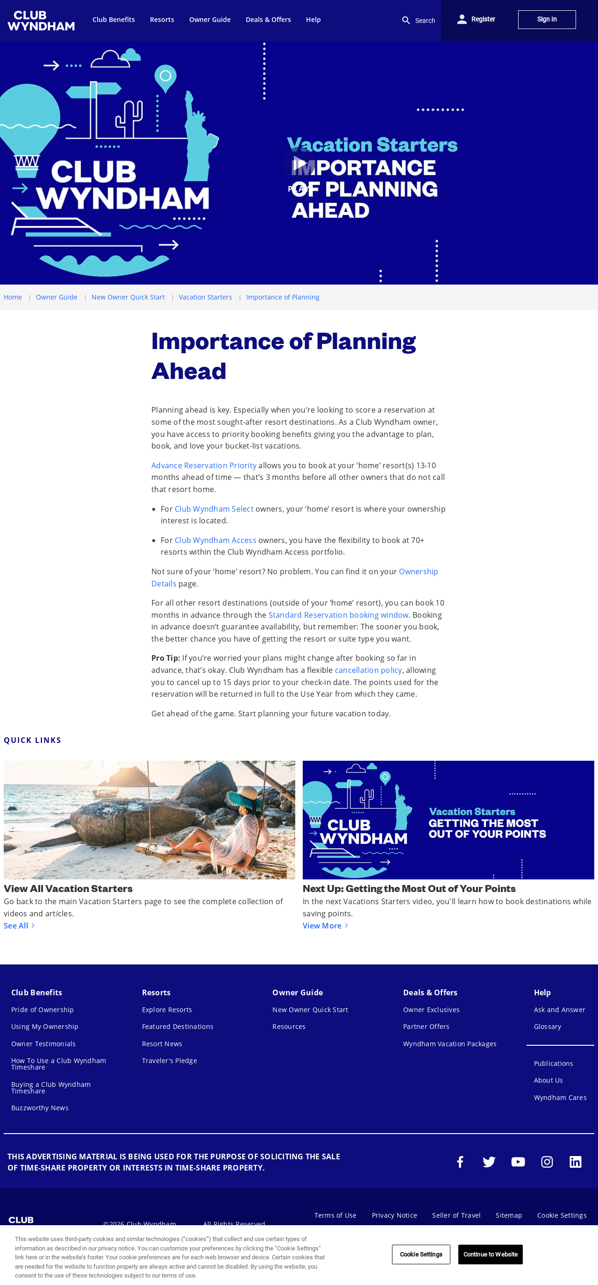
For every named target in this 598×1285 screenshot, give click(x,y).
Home (13, 297)
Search (417, 20)
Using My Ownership (45, 1026)
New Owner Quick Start (128, 297)
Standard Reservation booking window (339, 615)
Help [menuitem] (313, 19)
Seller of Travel (456, 1215)
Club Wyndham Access (215, 540)
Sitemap (509, 1215)
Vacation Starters (205, 297)
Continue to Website (490, 1254)
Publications (554, 1063)
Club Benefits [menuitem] (114, 19)
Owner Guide (57, 297)
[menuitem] (42, 21)
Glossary (548, 1026)
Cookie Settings (562, 1215)
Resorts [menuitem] (162, 19)
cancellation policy (368, 670)
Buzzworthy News (40, 1107)
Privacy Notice (395, 1215)
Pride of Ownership (42, 1009)
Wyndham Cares (560, 1097)
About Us (548, 1080)
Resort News (162, 1043)
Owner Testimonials (43, 1043)
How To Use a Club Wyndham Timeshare (58, 1063)
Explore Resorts (167, 1009)
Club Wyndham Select (214, 509)
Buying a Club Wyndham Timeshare (51, 1087)
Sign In (547, 19)
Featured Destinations (178, 1026)
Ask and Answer (560, 1009)
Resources (289, 1026)
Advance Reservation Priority (203, 465)
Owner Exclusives (431, 1009)
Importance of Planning (283, 297)
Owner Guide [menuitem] (210, 19)
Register (483, 19)
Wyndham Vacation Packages (450, 1043)
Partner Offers (426, 1026)
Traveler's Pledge (169, 1060)
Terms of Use (335, 1215)
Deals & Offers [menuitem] (268, 19)
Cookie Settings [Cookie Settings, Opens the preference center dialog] (421, 1254)
